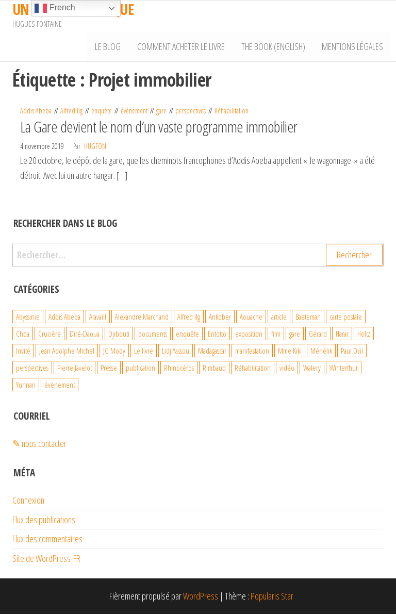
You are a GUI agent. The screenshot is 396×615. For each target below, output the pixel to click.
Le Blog (111, 47)
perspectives (190, 112)
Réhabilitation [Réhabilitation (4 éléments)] (253, 368)
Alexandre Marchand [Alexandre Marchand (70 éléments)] (142, 317)
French (55, 8)
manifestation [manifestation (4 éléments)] (252, 351)
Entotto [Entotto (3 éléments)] (217, 334)
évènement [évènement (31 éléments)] (59, 385)
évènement (134, 112)
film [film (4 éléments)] (275, 334)
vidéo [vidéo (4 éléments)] (286, 368)
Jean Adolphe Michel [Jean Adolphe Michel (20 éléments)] (66, 351)
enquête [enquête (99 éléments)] (187, 334)
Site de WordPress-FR (46, 559)
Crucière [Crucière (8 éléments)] (49, 334)
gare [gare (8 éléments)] (294, 334)
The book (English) (275, 47)
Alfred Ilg (71, 112)
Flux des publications (43, 520)
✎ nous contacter (39, 444)
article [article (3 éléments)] (279, 317)
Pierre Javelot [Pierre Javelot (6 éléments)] (74, 368)
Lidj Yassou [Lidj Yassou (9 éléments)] (175, 351)
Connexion (28, 501)
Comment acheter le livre (183, 47)
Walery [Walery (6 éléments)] (312, 368)
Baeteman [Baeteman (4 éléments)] (308, 317)
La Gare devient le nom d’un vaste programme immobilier (159, 127)
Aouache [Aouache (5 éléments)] (251, 317)
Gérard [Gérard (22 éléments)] (318, 334)
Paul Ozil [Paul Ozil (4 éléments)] (352, 351)
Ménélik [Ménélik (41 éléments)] (321, 351)
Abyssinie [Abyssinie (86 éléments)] (28, 317)
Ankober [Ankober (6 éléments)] (220, 317)
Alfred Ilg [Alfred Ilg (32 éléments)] (188, 317)
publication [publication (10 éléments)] (140, 368)
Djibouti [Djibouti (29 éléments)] (118, 334)
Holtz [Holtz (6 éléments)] (363, 334)
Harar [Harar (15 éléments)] (342, 334)
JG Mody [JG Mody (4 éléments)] (114, 351)
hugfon (95, 147)
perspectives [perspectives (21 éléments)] (32, 368)
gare (161, 112)
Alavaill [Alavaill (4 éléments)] (97, 317)
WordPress (200, 597)
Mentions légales (353, 47)
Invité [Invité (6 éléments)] (23, 351)
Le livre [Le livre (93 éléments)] (143, 351)
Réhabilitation (231, 112)
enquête (101, 112)
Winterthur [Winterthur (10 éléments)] (343, 368)
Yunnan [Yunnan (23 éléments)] (26, 385)
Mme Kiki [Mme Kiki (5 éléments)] (290, 351)
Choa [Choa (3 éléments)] (22, 334)
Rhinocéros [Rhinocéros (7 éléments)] (179, 368)
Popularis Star (272, 597)
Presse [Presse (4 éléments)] (109, 368)
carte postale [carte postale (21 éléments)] (345, 317)
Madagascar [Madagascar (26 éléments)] (212, 351)
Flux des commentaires (47, 540)
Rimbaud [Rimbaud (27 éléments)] (214, 368)
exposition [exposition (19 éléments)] (248, 334)
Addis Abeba (36, 112)
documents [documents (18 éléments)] (152, 334)
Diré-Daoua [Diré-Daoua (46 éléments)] (85, 334)
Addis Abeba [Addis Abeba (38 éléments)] (64, 317)
